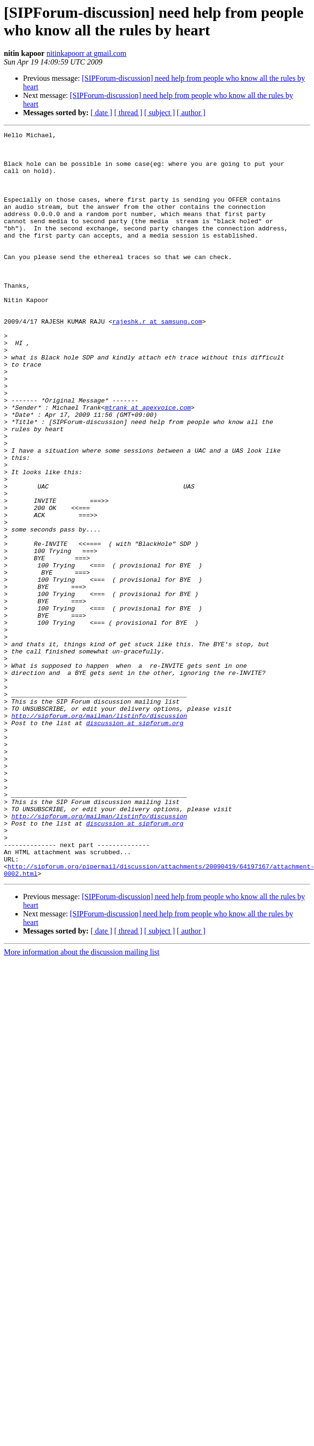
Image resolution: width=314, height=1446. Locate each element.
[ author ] (191, 113)
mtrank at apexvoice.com (148, 463)
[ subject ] (159, 113)
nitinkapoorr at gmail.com (87, 53)
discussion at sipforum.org (135, 841)
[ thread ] (128, 113)
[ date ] (101, 113)
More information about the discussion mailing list (81, 1101)
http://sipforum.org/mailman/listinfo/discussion (99, 833)
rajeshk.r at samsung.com (157, 360)
